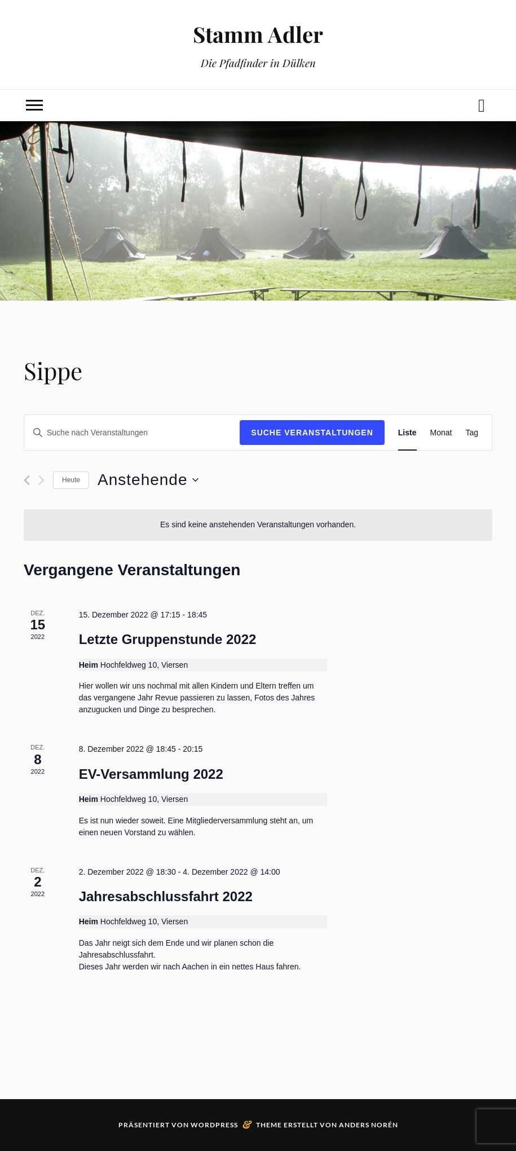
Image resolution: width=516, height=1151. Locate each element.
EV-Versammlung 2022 (151, 774)
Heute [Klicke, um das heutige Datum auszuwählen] (71, 480)
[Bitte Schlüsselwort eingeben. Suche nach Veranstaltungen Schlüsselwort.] (132, 433)
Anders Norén (368, 1125)
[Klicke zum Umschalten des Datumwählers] (148, 480)
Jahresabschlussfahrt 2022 (166, 896)
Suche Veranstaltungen (312, 432)
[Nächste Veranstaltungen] (41, 480)
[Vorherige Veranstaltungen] (27, 480)
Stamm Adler (258, 34)
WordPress (214, 1125)
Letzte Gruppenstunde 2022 (168, 639)
